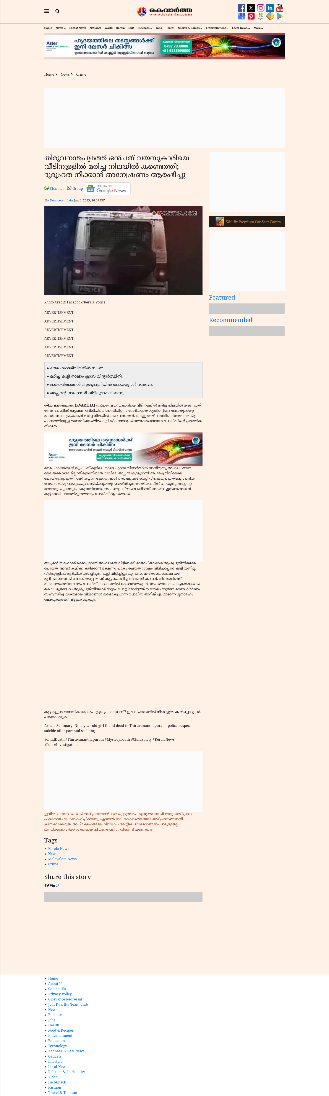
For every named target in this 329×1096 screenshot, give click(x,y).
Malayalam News (62, 859)
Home (48, 28)
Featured (222, 298)
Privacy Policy (60, 994)
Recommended (231, 320)
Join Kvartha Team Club (68, 1005)
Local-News (240, 28)
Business (144, 28)
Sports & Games (189, 28)
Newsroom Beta (61, 201)
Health (169, 28)
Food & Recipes (61, 1031)
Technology (57, 1046)
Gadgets (54, 1057)
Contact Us (57, 989)
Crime (81, 75)
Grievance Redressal (65, 999)
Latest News (78, 28)
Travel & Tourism (62, 1093)
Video (53, 1077)
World (109, 28)
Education (56, 1041)
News (59, 28)
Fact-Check (57, 1082)
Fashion (54, 1088)
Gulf (131, 28)
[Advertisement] (164, 118)
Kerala (120, 28)
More (257, 28)
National (95, 28)
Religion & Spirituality (66, 1072)
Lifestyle (55, 1062)
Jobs (159, 28)
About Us (55, 984)
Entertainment (216, 28)
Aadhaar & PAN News (66, 1051)
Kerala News (58, 849)
